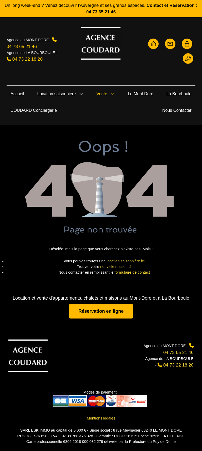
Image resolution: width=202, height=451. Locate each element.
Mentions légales (101, 418)
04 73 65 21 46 (22, 46)
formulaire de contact (132, 272)
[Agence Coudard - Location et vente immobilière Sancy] (101, 43)
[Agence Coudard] (28, 355)
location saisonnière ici (126, 261)
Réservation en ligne (101, 311)
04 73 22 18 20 (27, 59)
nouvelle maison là (116, 266)
